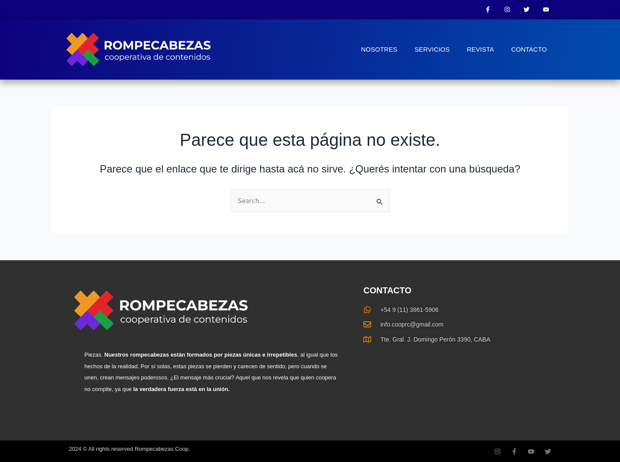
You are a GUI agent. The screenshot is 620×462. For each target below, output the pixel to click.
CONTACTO (529, 49)
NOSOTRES (379, 49)
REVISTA (480, 49)
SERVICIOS (432, 49)
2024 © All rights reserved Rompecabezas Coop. (129, 449)
